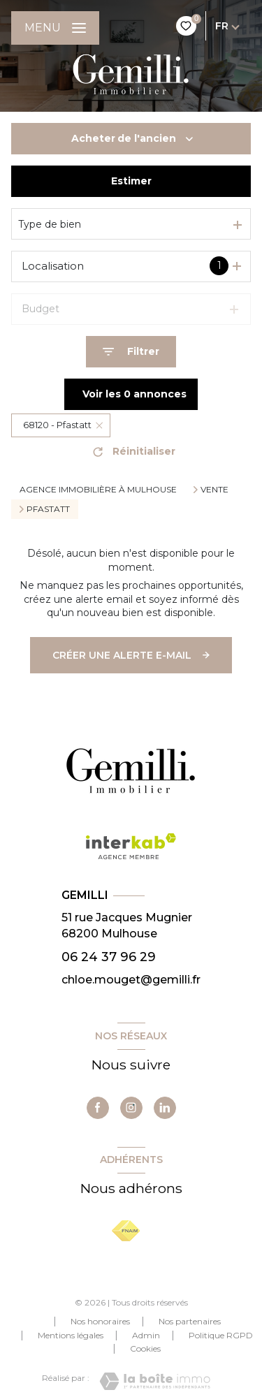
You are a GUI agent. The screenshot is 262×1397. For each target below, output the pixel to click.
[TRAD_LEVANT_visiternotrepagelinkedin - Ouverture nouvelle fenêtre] (165, 1108)
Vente (214, 489)
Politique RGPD (221, 1335)
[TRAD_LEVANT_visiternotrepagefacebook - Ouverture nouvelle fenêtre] (98, 1108)
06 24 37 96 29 (108, 956)
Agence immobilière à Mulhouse (98, 489)
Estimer (131, 181)
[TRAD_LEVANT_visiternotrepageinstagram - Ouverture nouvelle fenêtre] (131, 1108)
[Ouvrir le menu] (55, 28)
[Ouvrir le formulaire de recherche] (131, 351)
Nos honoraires (100, 1321)
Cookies (145, 1349)
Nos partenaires (190, 1321)
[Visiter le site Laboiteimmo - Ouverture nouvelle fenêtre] (154, 1381)
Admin (146, 1335)
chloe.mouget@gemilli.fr (131, 979)
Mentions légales (70, 1335)
